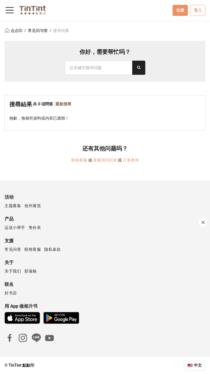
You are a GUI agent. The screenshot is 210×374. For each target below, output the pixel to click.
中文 (198, 365)
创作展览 (32, 205)
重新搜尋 (63, 104)
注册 (180, 10)
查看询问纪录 (105, 160)
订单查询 (131, 160)
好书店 (11, 293)
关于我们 (13, 271)
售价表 (35, 227)
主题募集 (13, 205)
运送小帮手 (15, 227)
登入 (198, 10)
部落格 (30, 271)
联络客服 (79, 160)
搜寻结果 (61, 30)
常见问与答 (38, 30)
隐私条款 (52, 249)
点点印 (14, 30)
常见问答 (13, 249)
